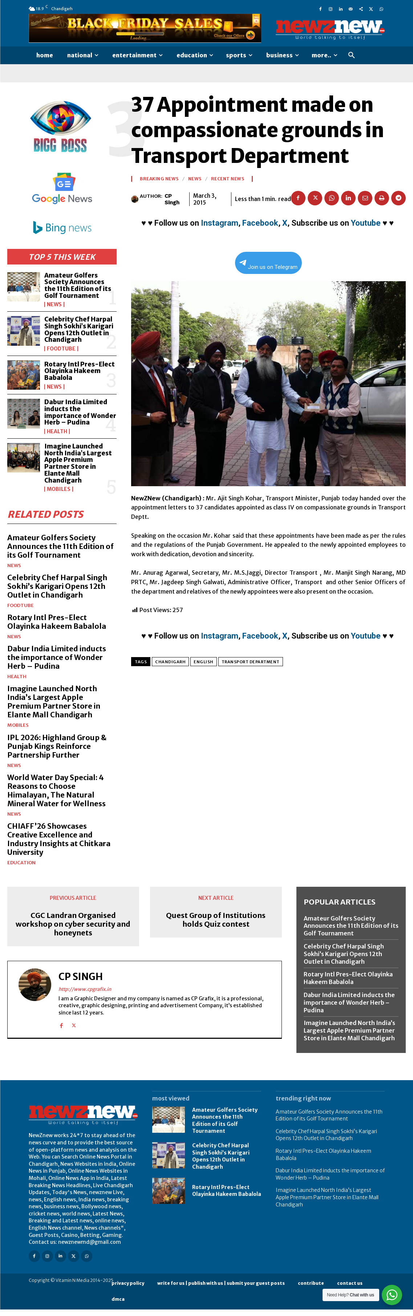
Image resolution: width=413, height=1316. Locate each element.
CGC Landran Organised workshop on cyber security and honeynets (73, 931)
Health (57, 438)
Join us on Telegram (268, 265)
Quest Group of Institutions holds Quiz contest (216, 926)
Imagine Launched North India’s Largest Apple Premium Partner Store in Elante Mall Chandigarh (78, 470)
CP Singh (172, 199)
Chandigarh (170, 661)
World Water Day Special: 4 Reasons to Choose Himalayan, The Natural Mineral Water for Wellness (56, 797)
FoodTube (61, 348)
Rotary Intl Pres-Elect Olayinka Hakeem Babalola (79, 371)
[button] (352, 55)
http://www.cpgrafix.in (84, 995)
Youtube (366, 222)
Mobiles (58, 496)
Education (21, 869)
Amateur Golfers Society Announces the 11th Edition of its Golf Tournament (78, 285)
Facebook (260, 222)
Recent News (227, 179)
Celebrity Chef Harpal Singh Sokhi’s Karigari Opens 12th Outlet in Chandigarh (79, 329)
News (54, 304)
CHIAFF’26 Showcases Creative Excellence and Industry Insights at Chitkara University (59, 845)
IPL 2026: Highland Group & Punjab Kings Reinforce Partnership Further (57, 752)
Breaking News (159, 179)
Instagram (219, 222)
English (204, 661)
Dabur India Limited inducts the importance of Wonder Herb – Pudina (76, 415)
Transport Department (251, 661)
